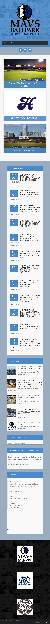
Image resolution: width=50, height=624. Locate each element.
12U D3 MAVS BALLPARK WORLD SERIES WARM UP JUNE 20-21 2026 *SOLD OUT (30, 284)
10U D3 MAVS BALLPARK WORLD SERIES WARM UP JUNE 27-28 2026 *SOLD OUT (30, 298)
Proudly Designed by (40, 622)
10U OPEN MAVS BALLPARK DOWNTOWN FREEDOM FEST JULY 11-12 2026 (30, 328)
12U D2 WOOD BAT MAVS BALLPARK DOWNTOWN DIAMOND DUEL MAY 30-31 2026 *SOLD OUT (25, 239)
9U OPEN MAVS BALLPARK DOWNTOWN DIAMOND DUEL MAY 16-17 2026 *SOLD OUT (30, 208)
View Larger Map (13, 530)
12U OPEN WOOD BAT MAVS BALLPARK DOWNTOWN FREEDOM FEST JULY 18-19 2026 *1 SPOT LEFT (25, 343)
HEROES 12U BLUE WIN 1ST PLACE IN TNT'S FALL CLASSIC (29, 398)
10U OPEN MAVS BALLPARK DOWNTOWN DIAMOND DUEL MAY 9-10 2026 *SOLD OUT (30, 194)
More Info (25, 73)
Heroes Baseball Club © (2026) (10, 621)
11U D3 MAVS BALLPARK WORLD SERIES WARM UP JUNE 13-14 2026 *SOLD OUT (30, 269)
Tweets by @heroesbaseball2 (16, 443)
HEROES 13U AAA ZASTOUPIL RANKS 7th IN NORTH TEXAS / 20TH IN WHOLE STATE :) (30, 369)
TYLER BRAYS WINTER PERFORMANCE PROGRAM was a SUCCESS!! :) (29, 411)
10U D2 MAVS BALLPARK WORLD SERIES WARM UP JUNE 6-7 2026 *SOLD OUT (30, 254)
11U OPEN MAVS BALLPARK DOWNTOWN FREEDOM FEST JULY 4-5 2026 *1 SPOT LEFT (30, 313)
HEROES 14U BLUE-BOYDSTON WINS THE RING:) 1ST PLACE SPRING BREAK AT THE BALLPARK (30, 383)
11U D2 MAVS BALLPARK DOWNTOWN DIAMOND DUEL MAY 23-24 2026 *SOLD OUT (30, 223)
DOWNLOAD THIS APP (31, 459)
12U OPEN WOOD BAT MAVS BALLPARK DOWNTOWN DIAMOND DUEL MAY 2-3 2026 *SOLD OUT (25, 178)
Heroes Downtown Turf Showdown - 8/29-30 (30, 424)
